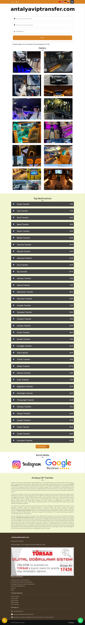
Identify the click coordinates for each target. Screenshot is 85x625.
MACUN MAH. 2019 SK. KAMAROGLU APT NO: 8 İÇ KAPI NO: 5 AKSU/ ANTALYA (33, 617)
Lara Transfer (14, 598)
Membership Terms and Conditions (20, 580)
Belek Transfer (15, 602)
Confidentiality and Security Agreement (21, 582)
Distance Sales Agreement (18, 586)
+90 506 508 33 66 (18, 611)
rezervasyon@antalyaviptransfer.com (23, 614)
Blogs (12, 590)
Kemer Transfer (15, 604)
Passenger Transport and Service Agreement (23, 584)
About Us (13, 588)
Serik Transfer (14, 600)
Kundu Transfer (15, 596)
